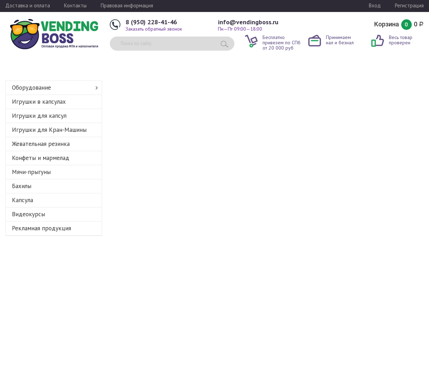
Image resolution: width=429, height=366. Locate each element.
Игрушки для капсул (39, 116)
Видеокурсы (28, 214)
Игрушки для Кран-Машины (49, 130)
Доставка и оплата (27, 5)
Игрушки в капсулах (39, 101)
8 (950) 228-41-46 (151, 22)
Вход (375, 5)
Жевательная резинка (41, 144)
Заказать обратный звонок (154, 29)
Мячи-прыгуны (31, 172)
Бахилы (21, 186)
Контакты (75, 5)
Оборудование (31, 87)
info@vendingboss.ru (248, 22)
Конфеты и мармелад (40, 158)
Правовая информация (127, 5)
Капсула (22, 200)
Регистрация (409, 5)
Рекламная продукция (41, 228)
